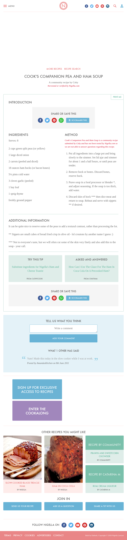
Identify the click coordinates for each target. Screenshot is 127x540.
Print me (117, 97)
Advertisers (44, 535)
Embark (94, 535)
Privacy (17, 535)
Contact (58, 535)
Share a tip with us (104, 506)
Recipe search (72, 68)
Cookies (30, 535)
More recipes (54, 68)
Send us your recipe (22, 506)
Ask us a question (63, 506)
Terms (7, 535)
